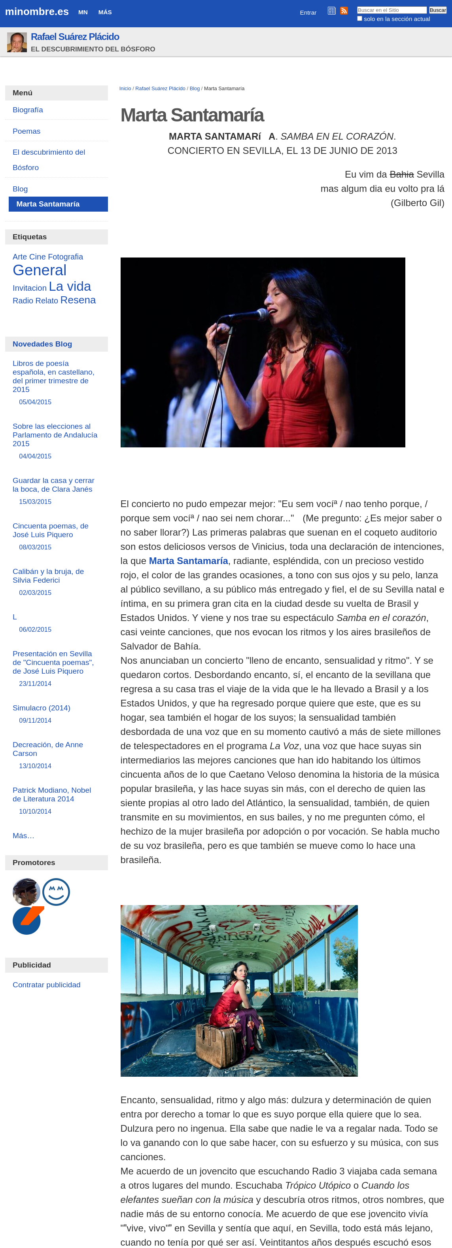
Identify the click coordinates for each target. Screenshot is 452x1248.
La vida (70, 286)
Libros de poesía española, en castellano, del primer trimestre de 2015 (56, 383)
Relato (47, 300)
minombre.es (37, 11)
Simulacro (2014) (56, 714)
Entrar (308, 12)
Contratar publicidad (47, 985)
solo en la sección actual (397, 18)
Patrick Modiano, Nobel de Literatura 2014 (56, 801)
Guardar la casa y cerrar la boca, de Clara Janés (56, 491)
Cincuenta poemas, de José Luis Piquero (56, 537)
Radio (23, 300)
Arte (20, 256)
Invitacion (30, 288)
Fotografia (65, 256)
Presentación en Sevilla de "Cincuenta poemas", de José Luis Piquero (56, 669)
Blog (195, 88)
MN (83, 12)
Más (105, 12)
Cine (37, 256)
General (40, 269)
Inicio (125, 88)
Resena (78, 300)
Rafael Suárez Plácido (75, 36)
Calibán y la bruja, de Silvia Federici (56, 582)
